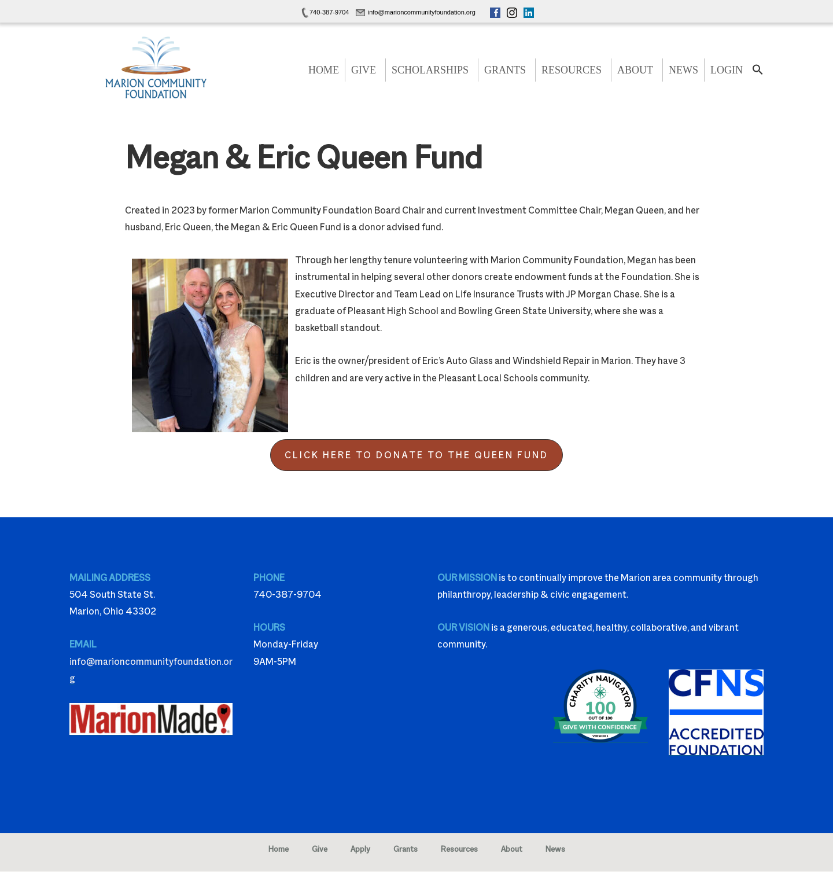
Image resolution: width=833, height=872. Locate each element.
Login (726, 70)
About (635, 70)
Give (363, 70)
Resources (571, 70)
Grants (505, 70)
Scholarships (430, 70)
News (683, 70)
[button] (758, 73)
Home (323, 70)
